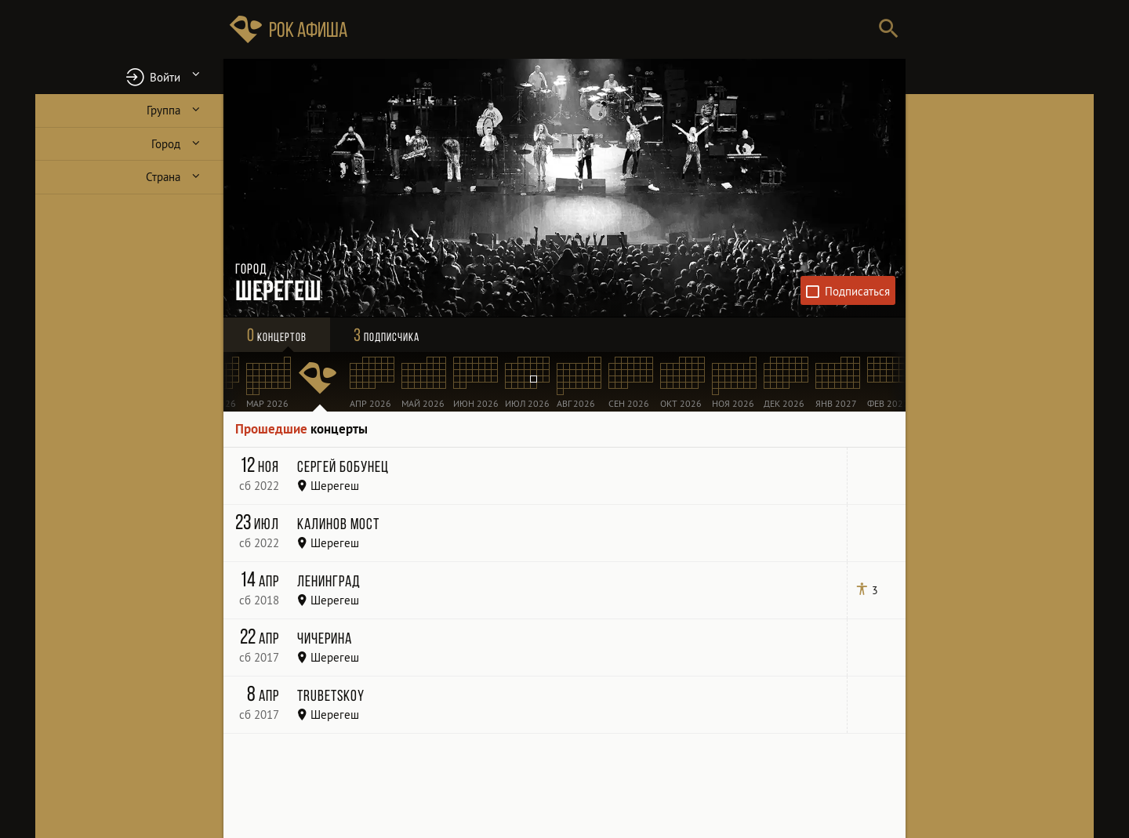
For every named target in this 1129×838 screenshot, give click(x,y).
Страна (163, 176)
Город (165, 143)
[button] (129, 76)
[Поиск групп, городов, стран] (611, 29)
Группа (163, 110)
